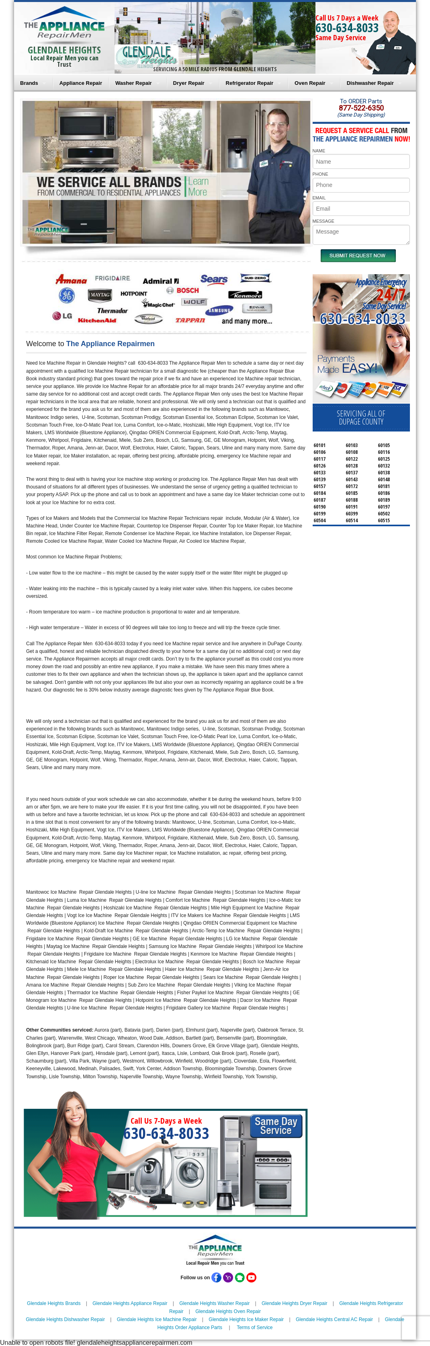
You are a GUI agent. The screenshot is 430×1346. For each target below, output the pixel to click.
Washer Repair (133, 83)
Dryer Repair (189, 83)
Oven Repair (310, 83)
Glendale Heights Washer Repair (214, 1303)
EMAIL (319, 197)
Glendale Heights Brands (53, 1303)
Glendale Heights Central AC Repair (334, 1319)
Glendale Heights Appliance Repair (129, 1303)
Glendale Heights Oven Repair (228, 1311)
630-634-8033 (347, 27)
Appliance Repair (80, 83)
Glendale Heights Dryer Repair (294, 1303)
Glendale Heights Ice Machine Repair (157, 1319)
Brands (29, 83)
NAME (319, 150)
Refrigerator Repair (249, 83)
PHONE (320, 174)
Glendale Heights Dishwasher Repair (65, 1319)
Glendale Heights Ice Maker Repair (246, 1319)
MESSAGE (323, 221)
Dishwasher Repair (370, 83)
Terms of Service (254, 1327)
